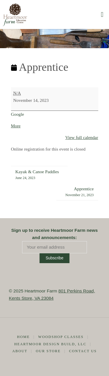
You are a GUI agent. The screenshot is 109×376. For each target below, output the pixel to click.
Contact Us (83, 351)
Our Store (48, 351)
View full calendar (81, 137)
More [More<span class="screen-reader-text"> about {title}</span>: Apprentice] (16, 125)
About (19, 351)
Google (17, 114)
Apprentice (79, 192)
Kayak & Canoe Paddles (37, 175)
